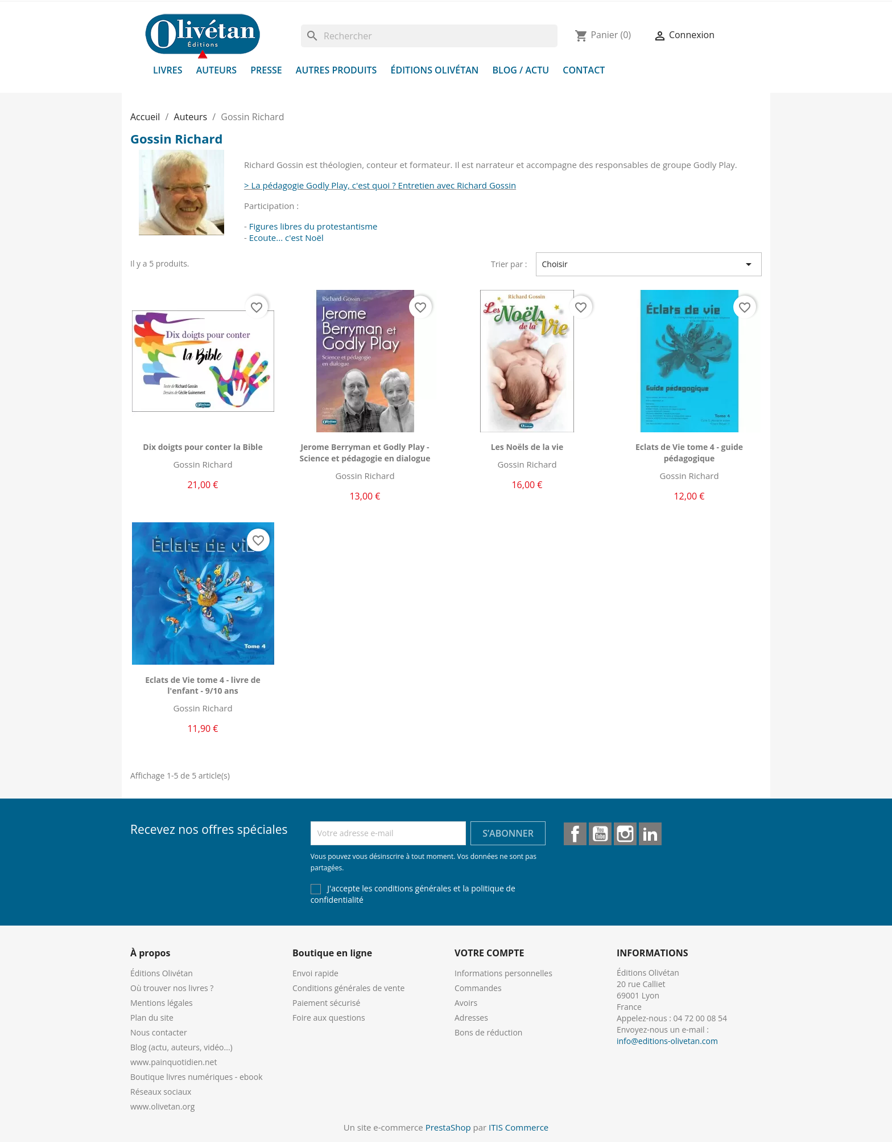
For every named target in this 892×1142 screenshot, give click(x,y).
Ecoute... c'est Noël (286, 237)
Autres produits (336, 70)
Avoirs (466, 1002)
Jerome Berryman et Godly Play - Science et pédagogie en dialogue (365, 452)
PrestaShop (448, 1127)
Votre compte (489, 953)
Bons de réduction (488, 1032)
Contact (584, 70)
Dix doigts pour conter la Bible (202, 446)
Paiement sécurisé (326, 1002)
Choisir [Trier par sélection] (649, 264)
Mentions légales (161, 1002)
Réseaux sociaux (160, 1091)
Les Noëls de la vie (527, 446)
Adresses (471, 1017)
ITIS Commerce (518, 1127)
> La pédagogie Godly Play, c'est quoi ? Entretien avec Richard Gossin (380, 185)
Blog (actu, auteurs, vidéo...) (181, 1047)
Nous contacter (158, 1032)
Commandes (478, 988)
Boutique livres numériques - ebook (196, 1076)
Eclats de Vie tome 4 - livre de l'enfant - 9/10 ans (203, 685)
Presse (266, 70)
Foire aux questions (328, 1017)
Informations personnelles (503, 973)
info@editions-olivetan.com (667, 1040)
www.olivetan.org (162, 1106)
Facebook (575, 833)
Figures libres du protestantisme (313, 226)
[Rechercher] (429, 35)
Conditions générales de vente (348, 988)
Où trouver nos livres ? (171, 988)
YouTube (600, 833)
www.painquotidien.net (173, 1062)
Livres (168, 70)
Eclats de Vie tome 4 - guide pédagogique (689, 452)
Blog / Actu (520, 70)
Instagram (625, 833)
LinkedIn (650, 833)
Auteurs (216, 70)
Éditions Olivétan (435, 70)
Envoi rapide (315, 973)
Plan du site (152, 1017)
